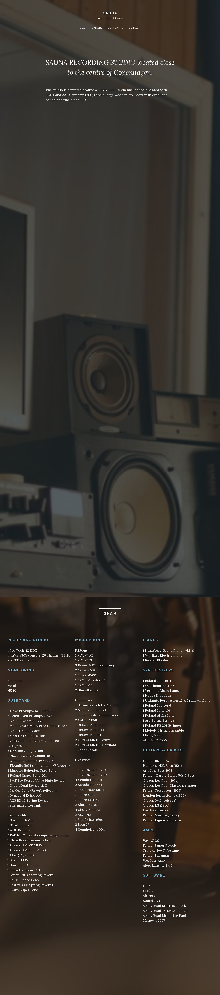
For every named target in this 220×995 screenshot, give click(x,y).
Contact (134, 27)
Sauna (110, 13)
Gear (83, 27)
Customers (115, 27)
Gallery (97, 27)
